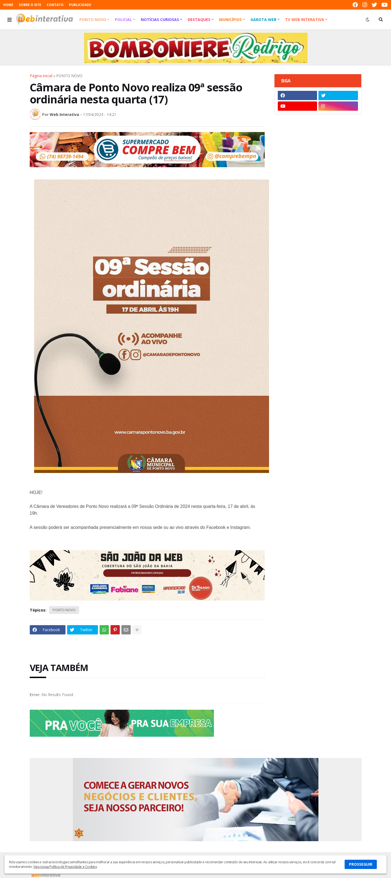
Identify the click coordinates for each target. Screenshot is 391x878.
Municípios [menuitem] (230, 19)
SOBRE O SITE (30, 4)
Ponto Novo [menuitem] (92, 19)
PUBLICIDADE (80, 4)
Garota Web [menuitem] (263, 19)
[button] (9, 19)
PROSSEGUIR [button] (360, 864)
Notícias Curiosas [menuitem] (160, 19)
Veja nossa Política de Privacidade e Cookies (65, 866)
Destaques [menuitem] (199, 19)
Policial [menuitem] (123, 19)
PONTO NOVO (69, 76)
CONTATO (55, 4)
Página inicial (41, 76)
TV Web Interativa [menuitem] (304, 19)
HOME (8, 4)
